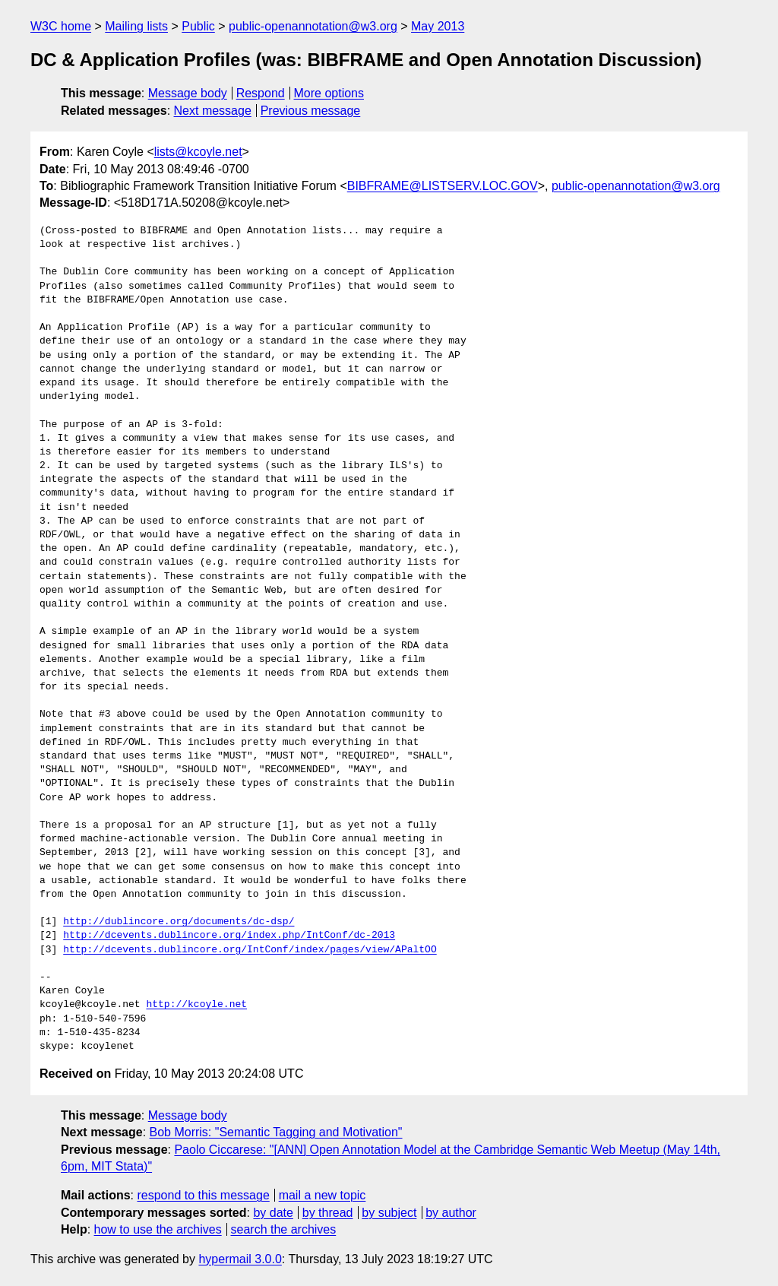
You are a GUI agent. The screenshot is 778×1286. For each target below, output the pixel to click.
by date (273, 1212)
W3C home (60, 26)
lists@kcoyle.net (198, 151)
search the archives (284, 1229)
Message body (187, 93)
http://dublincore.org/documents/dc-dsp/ (178, 922)
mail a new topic (322, 1195)
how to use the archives (158, 1229)
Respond (260, 93)
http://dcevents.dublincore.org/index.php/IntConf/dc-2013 (229, 935)
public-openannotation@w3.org (313, 26)
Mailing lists (136, 26)
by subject (389, 1212)
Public (198, 26)
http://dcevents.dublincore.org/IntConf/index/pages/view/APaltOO (249, 950)
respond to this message (203, 1195)
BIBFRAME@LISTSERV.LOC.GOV (442, 185)
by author (450, 1212)
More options (329, 93)
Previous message (311, 110)
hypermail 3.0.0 (239, 1259)
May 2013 (437, 26)
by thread (327, 1212)
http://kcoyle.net (196, 1005)
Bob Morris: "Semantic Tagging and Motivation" (276, 1132)
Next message (212, 110)
